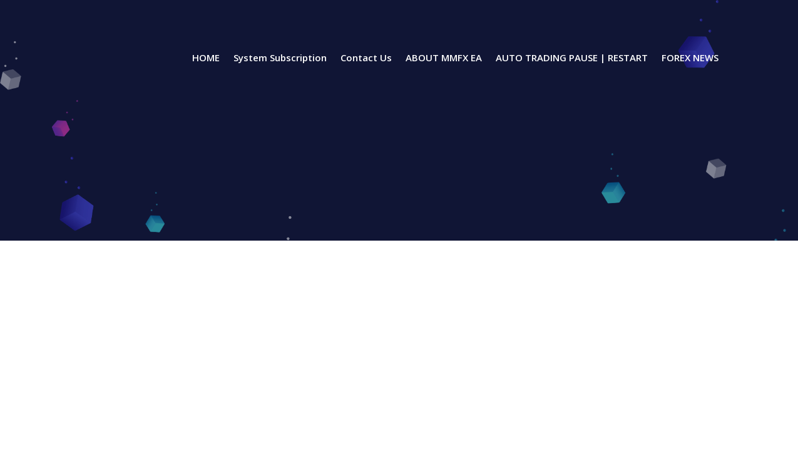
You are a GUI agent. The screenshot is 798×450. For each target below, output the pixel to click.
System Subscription (280, 58)
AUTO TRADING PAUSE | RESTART (572, 58)
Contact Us (366, 58)
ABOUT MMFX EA (444, 58)
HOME (206, 58)
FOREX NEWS (690, 58)
